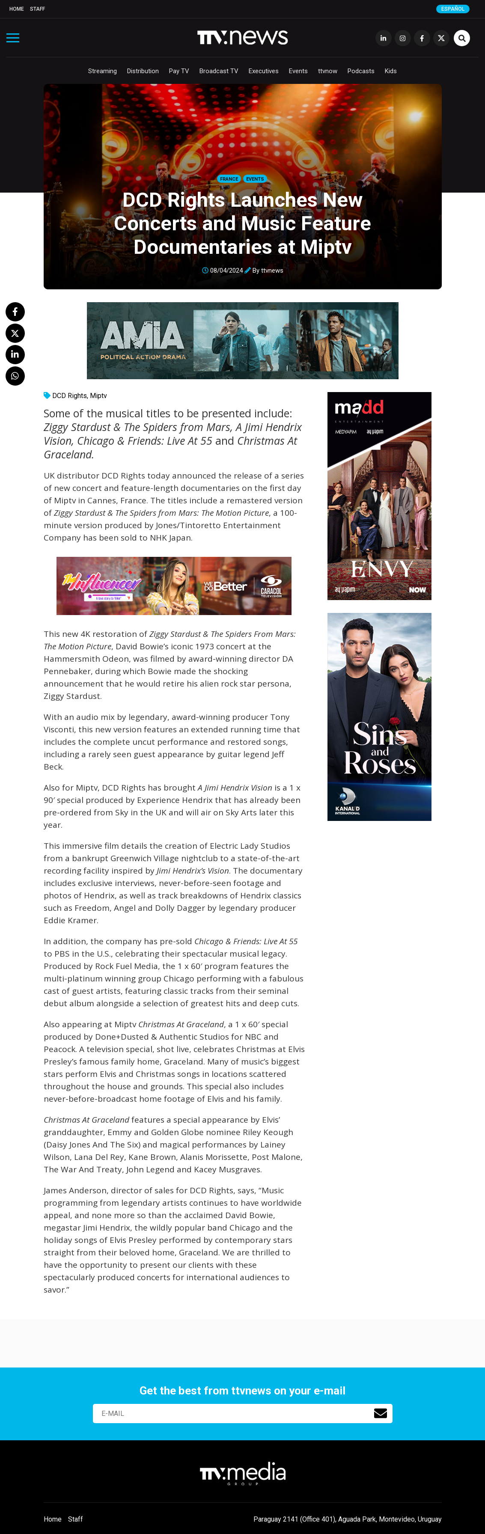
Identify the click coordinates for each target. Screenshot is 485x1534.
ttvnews (272, 270)
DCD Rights (69, 396)
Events (298, 71)
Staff (37, 9)
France (229, 179)
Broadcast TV (218, 71)
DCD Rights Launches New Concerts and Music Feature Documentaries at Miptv (242, 223)
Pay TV (179, 71)
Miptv (98, 396)
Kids (391, 71)
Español (452, 9)
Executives (264, 71)
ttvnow (327, 71)
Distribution (143, 71)
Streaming (102, 71)
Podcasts (361, 71)
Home (16, 9)
